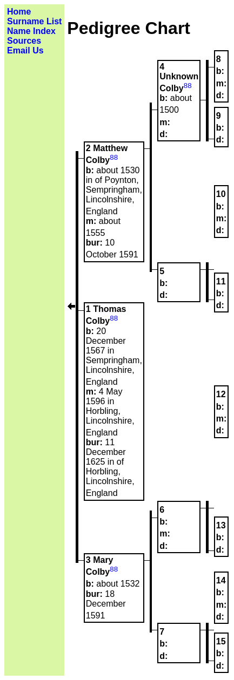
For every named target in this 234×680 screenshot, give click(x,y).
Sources (24, 40)
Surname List (34, 21)
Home (19, 11)
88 (188, 85)
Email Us (25, 50)
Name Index (31, 31)
